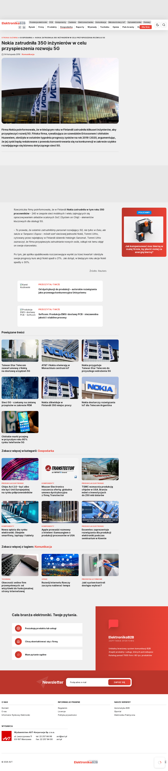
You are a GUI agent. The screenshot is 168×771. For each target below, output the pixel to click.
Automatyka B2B (122, 708)
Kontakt (5, 708)
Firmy (41, 27)
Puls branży (128, 27)
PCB (51, 22)
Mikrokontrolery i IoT (117, 22)
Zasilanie (72, 22)
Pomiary (147, 22)
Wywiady (92, 27)
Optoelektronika (134, 22)
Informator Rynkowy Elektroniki (16, 715)
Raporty (80, 27)
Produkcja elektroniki (38, 22)
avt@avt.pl (62, 736)
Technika (104, 27)
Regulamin (62, 708)
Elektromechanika (85, 22)
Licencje (62, 711)
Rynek (32, 27)
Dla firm (146, 27)
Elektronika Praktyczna (124, 715)
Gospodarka (66, 27)
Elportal (117, 711)
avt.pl (59, 739)
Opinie (116, 27)
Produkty (52, 27)
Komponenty (60, 22)
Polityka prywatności (67, 715)
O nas (4, 711)
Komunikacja (101, 22)
